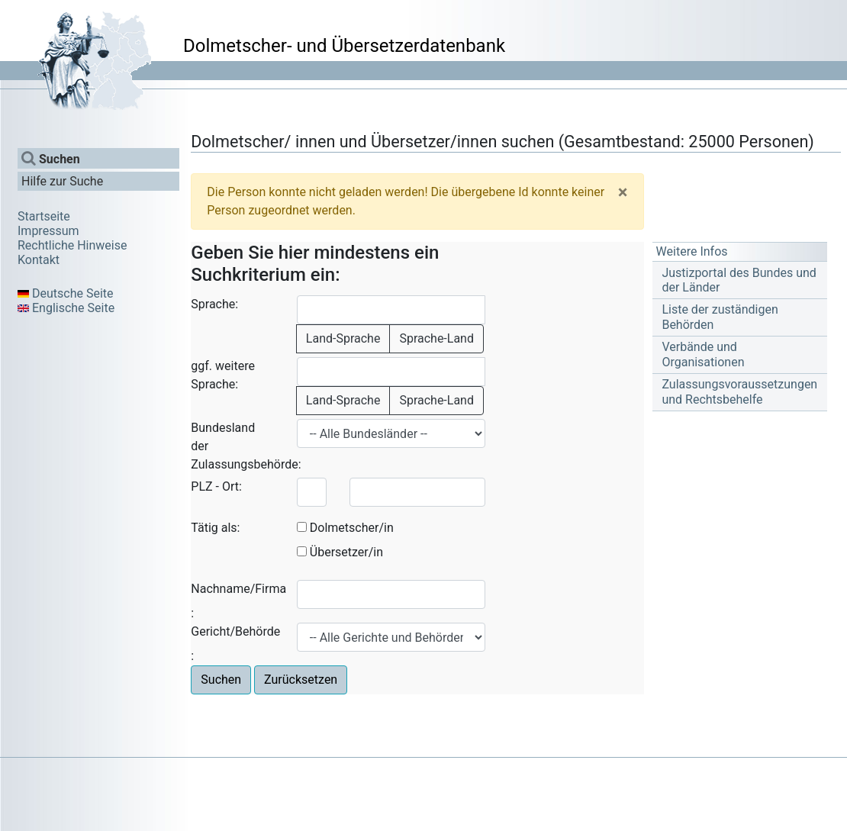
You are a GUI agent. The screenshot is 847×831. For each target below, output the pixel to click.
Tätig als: (215, 527)
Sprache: (214, 304)
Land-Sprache (343, 338)
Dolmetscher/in (352, 527)
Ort (230, 486)
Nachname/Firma (238, 588)
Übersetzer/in (346, 552)
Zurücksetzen (300, 679)
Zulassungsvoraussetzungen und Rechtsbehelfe (739, 391)
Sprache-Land (436, 338)
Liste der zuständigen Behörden (720, 316)
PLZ (201, 486)
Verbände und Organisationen (703, 354)
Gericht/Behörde (235, 631)
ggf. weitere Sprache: (223, 375)
